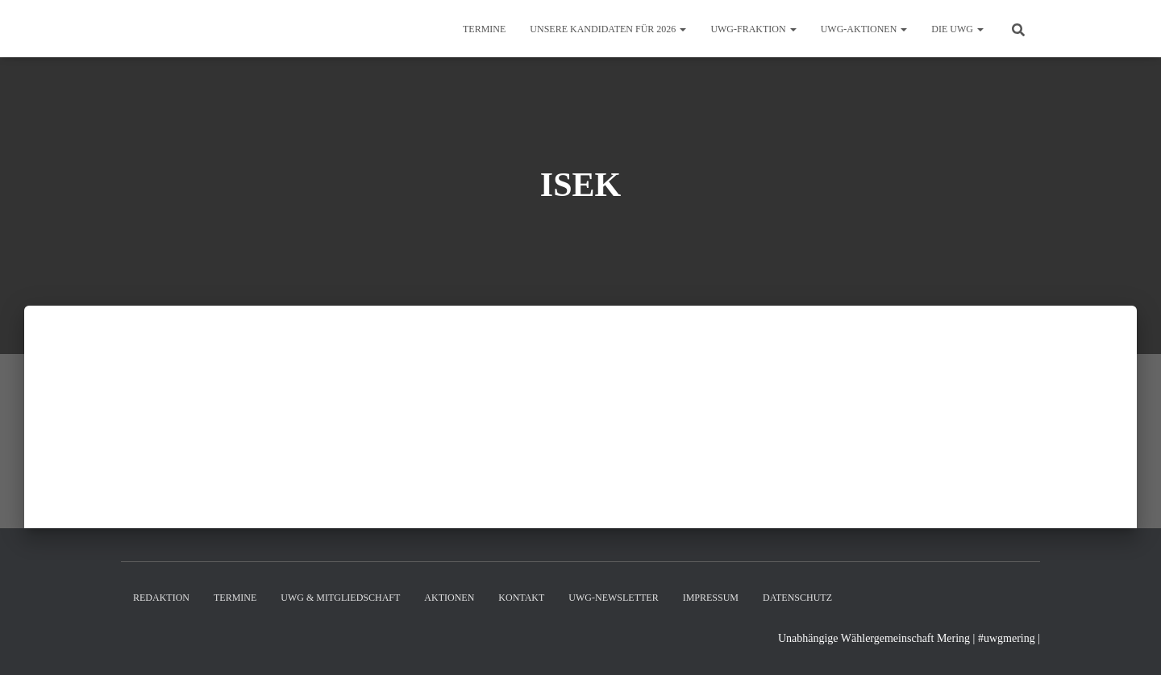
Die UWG (957, 29)
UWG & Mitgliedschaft (340, 597)
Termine (484, 29)
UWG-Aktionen (864, 29)
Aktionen (449, 597)
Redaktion (161, 597)
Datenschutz (797, 597)
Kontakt (521, 597)
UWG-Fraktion (753, 29)
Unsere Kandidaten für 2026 (608, 29)
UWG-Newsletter (613, 597)
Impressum (711, 597)
